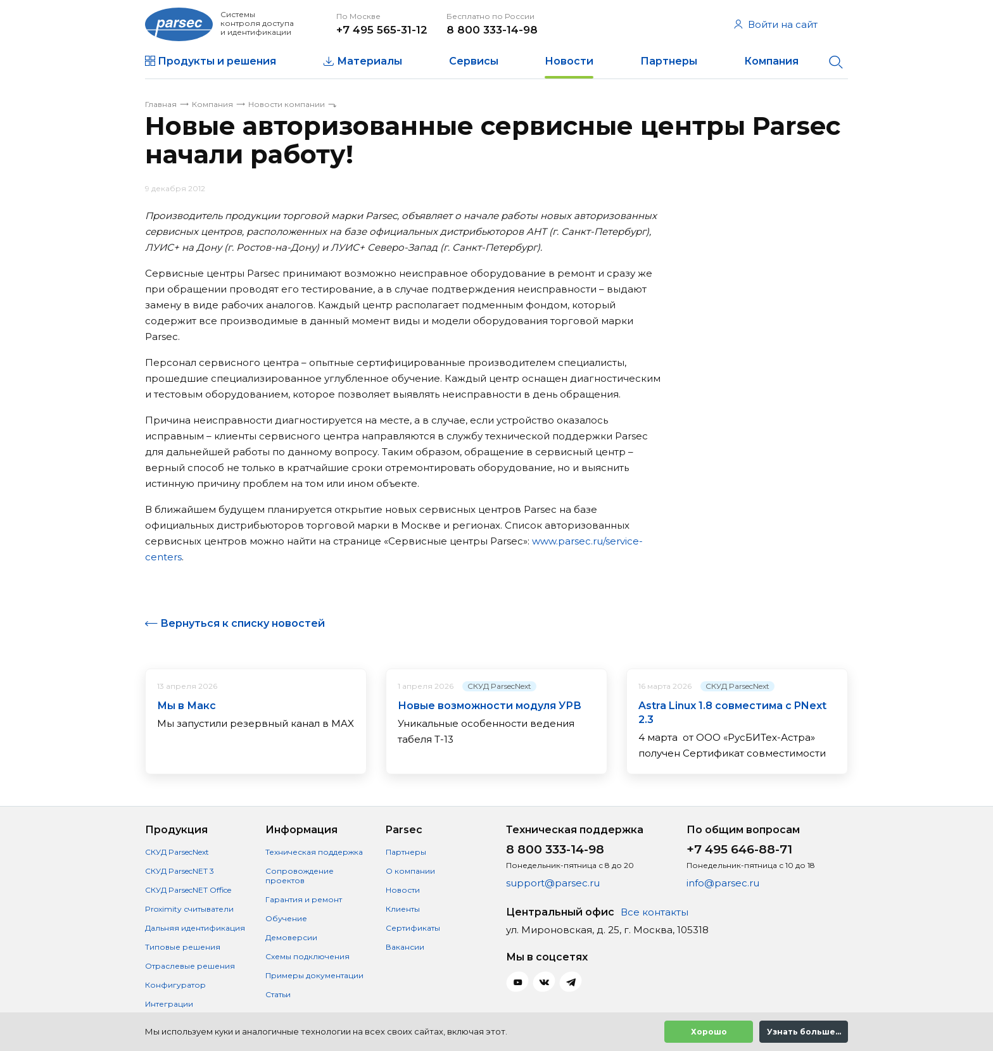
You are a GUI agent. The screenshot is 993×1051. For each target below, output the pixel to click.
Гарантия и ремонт (303, 899)
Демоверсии (291, 937)
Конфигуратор (175, 985)
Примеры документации (314, 975)
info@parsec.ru (722, 883)
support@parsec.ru (553, 883)
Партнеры (668, 61)
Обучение (286, 918)
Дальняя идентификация (195, 928)
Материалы (369, 61)
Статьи (278, 994)
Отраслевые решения (190, 966)
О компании (410, 871)
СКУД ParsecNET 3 (179, 871)
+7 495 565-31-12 (381, 29)
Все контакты (654, 912)
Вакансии (405, 947)
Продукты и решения (217, 61)
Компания (771, 61)
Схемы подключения (307, 956)
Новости (569, 61)
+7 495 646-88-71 (739, 849)
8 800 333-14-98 (492, 29)
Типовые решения (182, 947)
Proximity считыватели (189, 909)
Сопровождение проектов (299, 875)
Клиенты (403, 909)
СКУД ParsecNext (499, 686)
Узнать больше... (804, 1031)
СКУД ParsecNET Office (188, 890)
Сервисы (473, 61)
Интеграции (169, 1004)
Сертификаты (413, 928)
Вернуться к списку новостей (242, 623)
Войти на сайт (776, 24)
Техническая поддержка (314, 852)
